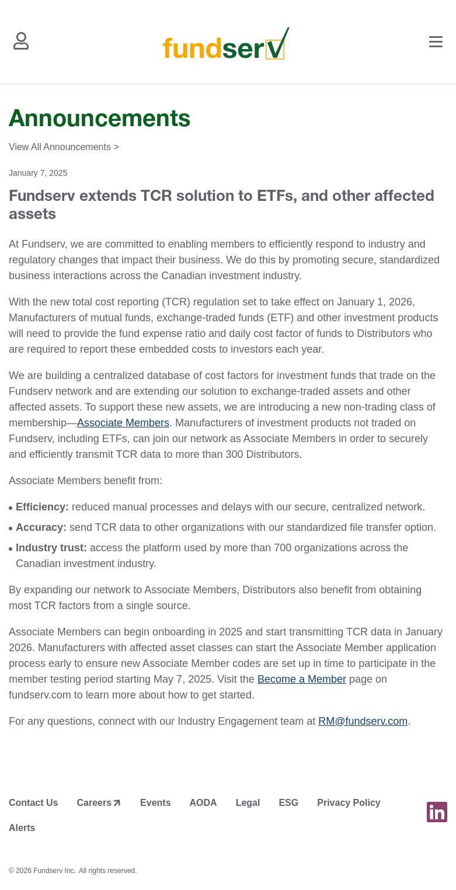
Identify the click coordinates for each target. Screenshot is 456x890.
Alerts (22, 828)
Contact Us (33, 803)
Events (155, 803)
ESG (288, 803)
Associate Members (123, 423)
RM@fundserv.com (363, 721)
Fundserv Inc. (54, 871)
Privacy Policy (349, 803)
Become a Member (301, 679)
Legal (248, 803)
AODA (203, 803)
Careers (94, 803)
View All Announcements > (64, 147)
